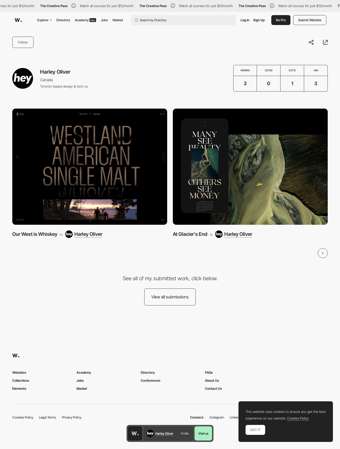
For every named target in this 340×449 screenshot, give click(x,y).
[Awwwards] (18, 20)
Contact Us (213, 388)
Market (118, 20)
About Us (212, 380)
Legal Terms (47, 417)
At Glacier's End (190, 234)
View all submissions (170, 296)
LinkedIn (236, 417)
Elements (19, 388)
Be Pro (281, 20)
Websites (19, 372)
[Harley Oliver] (83, 234)
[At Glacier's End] (250, 167)
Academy (85, 20)
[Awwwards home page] (135, 433)
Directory (63, 20)
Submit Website (309, 20)
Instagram (217, 417)
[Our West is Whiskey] (89, 167)
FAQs (209, 372)
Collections (20, 380)
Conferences (150, 380)
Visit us (203, 433)
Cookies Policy (22, 417)
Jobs (104, 20)
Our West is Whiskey (34, 234)
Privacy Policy (71, 417)
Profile (185, 433)
